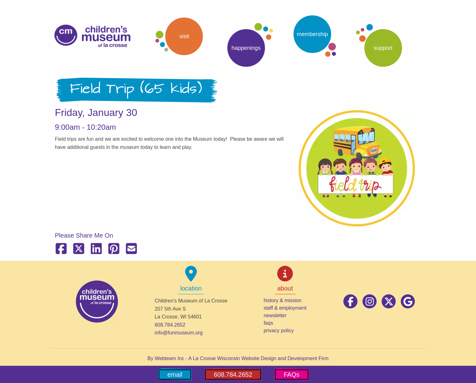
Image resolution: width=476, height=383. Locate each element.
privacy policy (279, 330)
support (383, 48)
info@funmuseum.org (179, 332)
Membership (312, 34)
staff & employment (285, 308)
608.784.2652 (170, 325)
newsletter (275, 315)
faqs (268, 323)
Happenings (246, 48)
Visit (184, 36)
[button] (179, 36)
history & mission (283, 300)
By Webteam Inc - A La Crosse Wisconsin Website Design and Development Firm (237, 358)
